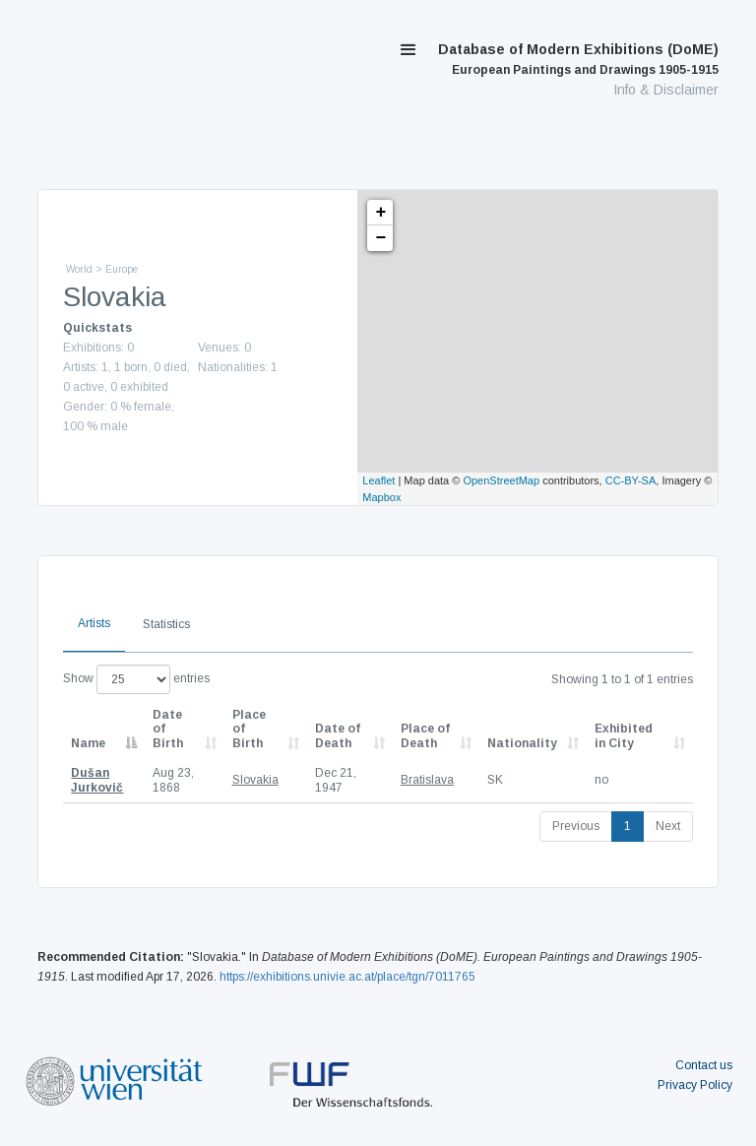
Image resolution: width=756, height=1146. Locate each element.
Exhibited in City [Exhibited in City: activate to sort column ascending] (624, 735)
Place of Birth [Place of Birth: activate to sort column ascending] (249, 729)
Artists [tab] (94, 623)
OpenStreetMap (501, 480)
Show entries (136, 679)
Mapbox (381, 497)
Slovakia (255, 780)
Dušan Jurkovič (97, 780)
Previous (575, 826)
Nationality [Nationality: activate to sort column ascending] (522, 743)
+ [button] (380, 212)
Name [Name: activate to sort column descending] (88, 743)
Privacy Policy (695, 1085)
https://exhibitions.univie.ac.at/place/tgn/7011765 (347, 977)
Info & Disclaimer (666, 89)
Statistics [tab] (166, 624)
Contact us (703, 1065)
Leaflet (378, 480)
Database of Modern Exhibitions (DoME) (578, 59)
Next (668, 826)
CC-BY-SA (631, 480)
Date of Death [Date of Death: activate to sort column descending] (337, 735)
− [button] (380, 238)
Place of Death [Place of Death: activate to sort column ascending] (425, 735)
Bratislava (427, 780)
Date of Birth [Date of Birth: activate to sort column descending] (168, 729)
